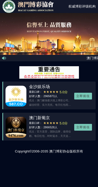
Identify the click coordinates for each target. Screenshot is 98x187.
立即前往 (83, 96)
